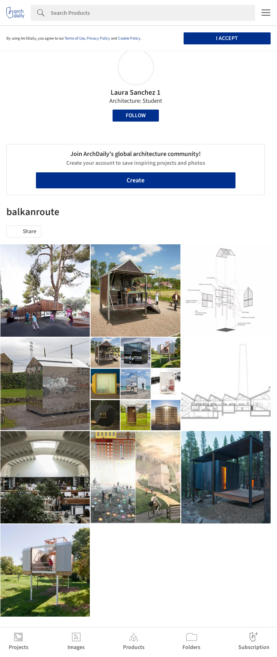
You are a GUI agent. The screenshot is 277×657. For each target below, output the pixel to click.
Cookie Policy (129, 38)
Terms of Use (75, 38)
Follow (136, 116)
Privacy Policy (98, 38)
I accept (227, 38)
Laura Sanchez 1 (135, 93)
